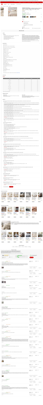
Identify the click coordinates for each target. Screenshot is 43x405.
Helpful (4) (8, 138)
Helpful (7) (8, 131)
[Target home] (2, 4)
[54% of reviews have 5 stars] (21, 255)
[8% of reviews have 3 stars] (21, 256)
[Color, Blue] (30, 17)
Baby (25, 0)
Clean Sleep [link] (23, 246)
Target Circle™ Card (24, 2)
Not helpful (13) (12, 128)
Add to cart (3, 201)
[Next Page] (41, 14)
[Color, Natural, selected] (26, 17)
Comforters (10, 6)
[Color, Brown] (32, 17)
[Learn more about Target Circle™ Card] (32, 23)
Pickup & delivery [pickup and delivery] (13, 4)
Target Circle (12, 1)
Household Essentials (23, 0)
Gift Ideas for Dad (4, 0)
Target (1, 6)
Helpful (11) (8, 116)
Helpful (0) (10, 127)
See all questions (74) (6, 186)
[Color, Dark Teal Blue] (24, 17)
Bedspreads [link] (20, 246)
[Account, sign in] (38, 4)
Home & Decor (12, 0)
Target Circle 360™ (29, 2)
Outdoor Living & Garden (18, 0)
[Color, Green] (34, 17)
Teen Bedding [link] (29, 246)
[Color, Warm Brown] (27, 17)
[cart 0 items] (41, 4)
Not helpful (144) (10, 116)
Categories (5, 4)
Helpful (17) (7, 112)
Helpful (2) (8, 118)
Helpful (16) (10, 128)
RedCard (10, 1)
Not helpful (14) (10, 131)
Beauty (26, 0)
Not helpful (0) (10, 106)
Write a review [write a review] (31, 257)
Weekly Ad (38, 2)
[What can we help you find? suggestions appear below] (26, 4)
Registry (8, 1)
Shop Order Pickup (2, 1)
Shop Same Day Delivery (6, 1)
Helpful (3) (8, 106)
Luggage (35, 0)
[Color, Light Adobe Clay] (35, 17)
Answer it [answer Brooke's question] (5, 142)
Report (12, 105)
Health (32, 0)
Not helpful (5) (11, 105)
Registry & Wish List (34, 2)
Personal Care (28, 0)
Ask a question (11, 186)
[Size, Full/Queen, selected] (24, 14)
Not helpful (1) (11, 138)
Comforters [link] (13, 246)
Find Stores (13, 1)
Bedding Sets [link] (16, 246)
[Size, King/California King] (28, 14)
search (35, 4)
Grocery (20, 0)
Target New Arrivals (1, 0)
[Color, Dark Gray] (23, 17)
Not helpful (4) (9, 112)
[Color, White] (29, 17)
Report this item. (18, 72)
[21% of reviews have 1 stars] (21, 257)
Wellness (33, 0)
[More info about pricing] (36, 11)
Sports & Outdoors (30, 0)
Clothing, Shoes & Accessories (8, 0)
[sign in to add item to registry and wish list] (41, 21)
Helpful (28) (8, 105)
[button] (3, 212)
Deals (9, 4)
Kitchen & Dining (14, 0)
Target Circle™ (20, 2)
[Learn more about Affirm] (32, 25)
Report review (40, 273)
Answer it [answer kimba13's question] (5, 165)
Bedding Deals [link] (26, 246)
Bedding (7, 6)
